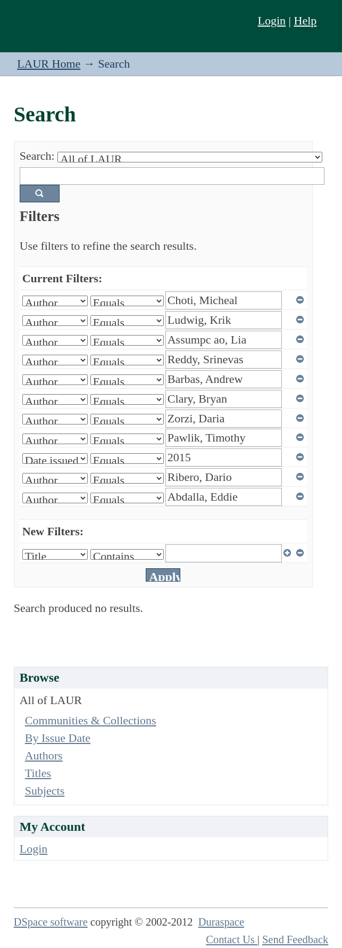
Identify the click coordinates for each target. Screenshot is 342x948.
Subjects (45, 790)
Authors (44, 755)
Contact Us (231, 939)
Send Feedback (295, 939)
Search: (37, 155)
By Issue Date (57, 738)
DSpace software (51, 922)
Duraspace (221, 922)
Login (272, 20)
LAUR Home (48, 63)
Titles (38, 773)
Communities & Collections (90, 720)
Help (305, 20)
